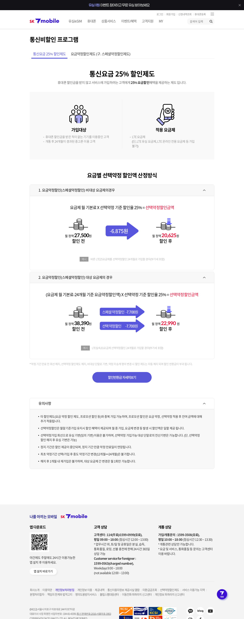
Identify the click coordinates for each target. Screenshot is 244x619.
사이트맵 (212, 14)
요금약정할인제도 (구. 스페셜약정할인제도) (100, 54)
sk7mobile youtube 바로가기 (210, 611)
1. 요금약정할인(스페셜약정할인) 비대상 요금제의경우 (76, 190)
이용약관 (47, 590)
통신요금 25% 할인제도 (49, 54)
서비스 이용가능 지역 (193, 590)
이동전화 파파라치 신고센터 (137, 594)
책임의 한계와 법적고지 (59, 594)
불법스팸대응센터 (109, 594)
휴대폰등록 (200, 14)
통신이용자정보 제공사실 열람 (123, 590)
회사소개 (34, 590)
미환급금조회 (150, 590)
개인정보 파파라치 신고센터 (169, 594)
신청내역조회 (185, 14)
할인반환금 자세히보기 (122, 377)
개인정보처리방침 (64, 590)
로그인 (160, 14)
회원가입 (170, 14)
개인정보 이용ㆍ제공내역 (90, 590)
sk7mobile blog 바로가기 (200, 611)
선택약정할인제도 (169, 590)
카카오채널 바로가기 (190, 611)
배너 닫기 (239, 5)
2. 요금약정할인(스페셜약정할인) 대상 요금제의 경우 (75, 277)
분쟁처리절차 (37, 594)
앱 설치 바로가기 (43, 571)
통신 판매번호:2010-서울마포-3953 (94, 614)
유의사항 (44, 403)
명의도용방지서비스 (86, 594)
